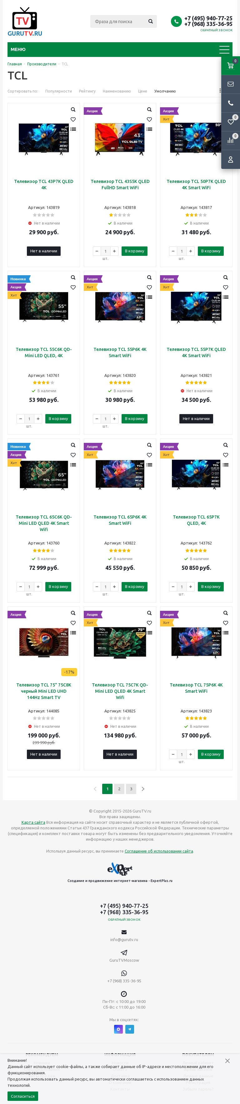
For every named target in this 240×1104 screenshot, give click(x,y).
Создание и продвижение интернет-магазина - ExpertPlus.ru (120, 872)
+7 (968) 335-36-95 (208, 24)
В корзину (134, 251)
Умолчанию (165, 91)
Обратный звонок (216, 30)
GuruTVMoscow (124, 960)
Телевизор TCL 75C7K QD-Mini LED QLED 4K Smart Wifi (120, 691)
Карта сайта (33, 822)
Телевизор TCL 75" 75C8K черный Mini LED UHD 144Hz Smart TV (43, 691)
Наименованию (117, 91)
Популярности (58, 91)
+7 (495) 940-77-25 (208, 18)
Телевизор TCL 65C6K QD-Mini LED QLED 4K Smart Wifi (44, 523)
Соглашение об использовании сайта (159, 851)
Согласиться (23, 1096)
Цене (142, 91)
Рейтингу (87, 91)
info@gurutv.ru (124, 939)
